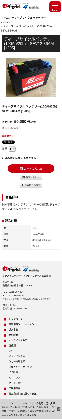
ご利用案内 (14, 388)
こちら (32, 414)
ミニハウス (14, 377)
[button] (31, 185)
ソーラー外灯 (16, 383)
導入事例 (13, 329)
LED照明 (13, 372)
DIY (11, 350)
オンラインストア (18, 340)
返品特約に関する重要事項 (19, 158)
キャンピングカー (18, 356)
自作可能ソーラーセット (21, 366)
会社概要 (13, 335)
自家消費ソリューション (21, 324)
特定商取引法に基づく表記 (23, 393)
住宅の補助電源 (17, 361)
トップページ (16, 319)
